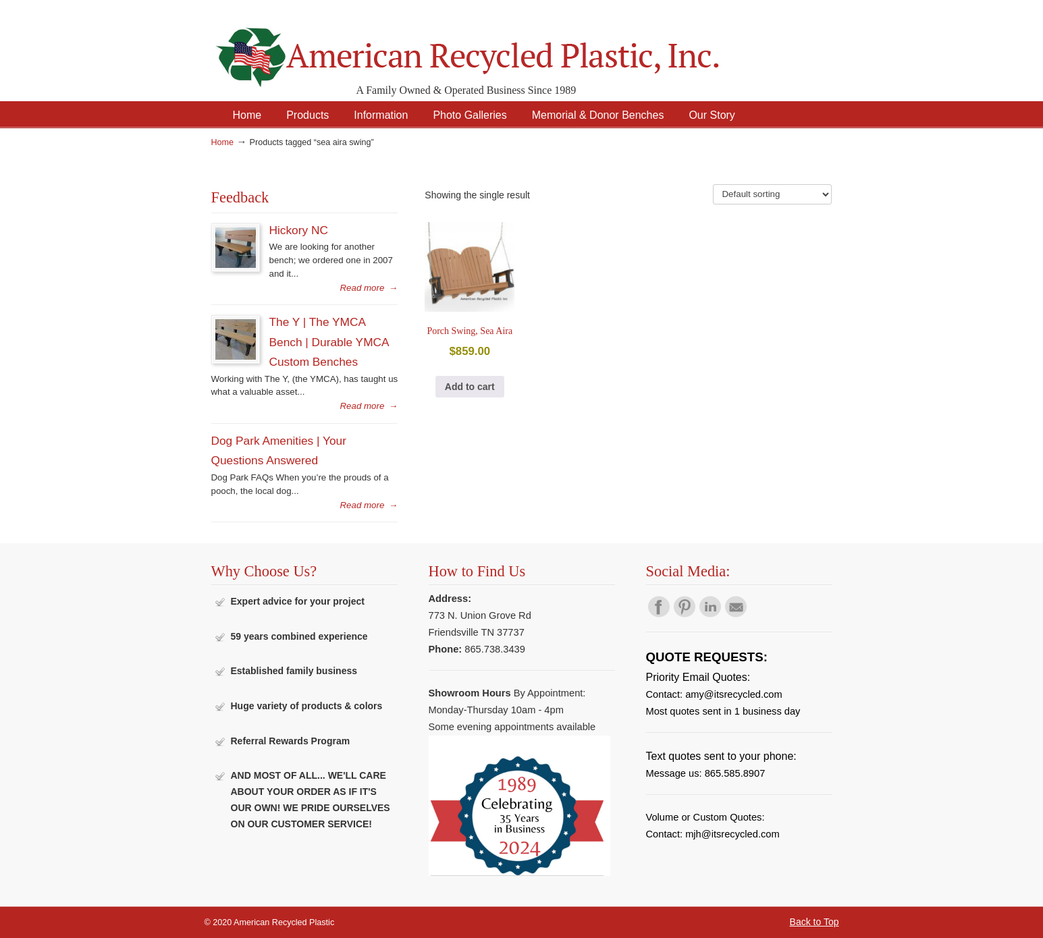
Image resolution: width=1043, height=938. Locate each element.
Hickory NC (298, 230)
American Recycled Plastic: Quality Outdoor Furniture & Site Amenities (501, 47)
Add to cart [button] (470, 386)
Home (222, 142)
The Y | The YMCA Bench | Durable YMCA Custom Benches (329, 341)
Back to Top (814, 921)
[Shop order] (772, 194)
